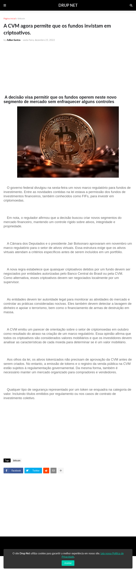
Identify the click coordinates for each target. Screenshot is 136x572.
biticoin (21, 18)
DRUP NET (68, 5)
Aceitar (68, 563)
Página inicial (10, 18)
